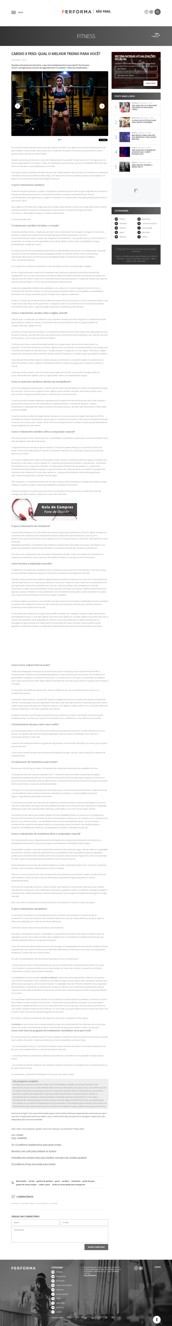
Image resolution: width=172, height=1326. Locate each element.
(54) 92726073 (90, 1275)
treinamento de (76, 949)
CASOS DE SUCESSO (149, 223)
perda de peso (88, 1181)
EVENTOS (123, 228)
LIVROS (144, 237)
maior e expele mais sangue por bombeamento (50, 238)
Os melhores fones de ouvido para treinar (33, 1164)
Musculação (21, 1181)
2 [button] (60, 139)
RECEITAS (123, 237)
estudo (18, 460)
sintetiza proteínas (65, 585)
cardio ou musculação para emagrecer (68, 1184)
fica (18, 238)
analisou (64, 460)
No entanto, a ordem (20, 1018)
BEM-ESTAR (146, 219)
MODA (122, 232)
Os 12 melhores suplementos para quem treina (36, 1144)
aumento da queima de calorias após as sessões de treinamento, (51, 419)
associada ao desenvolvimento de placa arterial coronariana (46, 353)
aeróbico (65, 1181)
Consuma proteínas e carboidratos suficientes (31, 1055)
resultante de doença (25, 260)
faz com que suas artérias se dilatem (40, 338)
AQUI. (81, 1129)
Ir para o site (57, 1318)
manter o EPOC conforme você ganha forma (54, 422)
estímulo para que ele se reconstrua (49, 582)
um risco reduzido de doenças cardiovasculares (52, 281)
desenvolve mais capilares (27, 375)
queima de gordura (44, 1181)
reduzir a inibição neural (57, 690)
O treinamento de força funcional (25, 774)
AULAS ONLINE (147, 228)
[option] (59, 108)
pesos (57, 1181)
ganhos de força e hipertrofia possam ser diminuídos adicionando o (42, 949)
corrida (86, 949)
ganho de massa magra (26, 1184)
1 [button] (58, 139)
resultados (76, 1181)
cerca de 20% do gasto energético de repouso (55, 699)
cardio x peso (44, 1184)
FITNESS (122, 219)
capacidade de (64, 877)
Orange (73, 1106)
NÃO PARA (146, 232)
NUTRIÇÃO (123, 223)
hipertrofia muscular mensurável (74, 674)
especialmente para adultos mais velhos (35, 796)
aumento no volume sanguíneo (72, 288)
